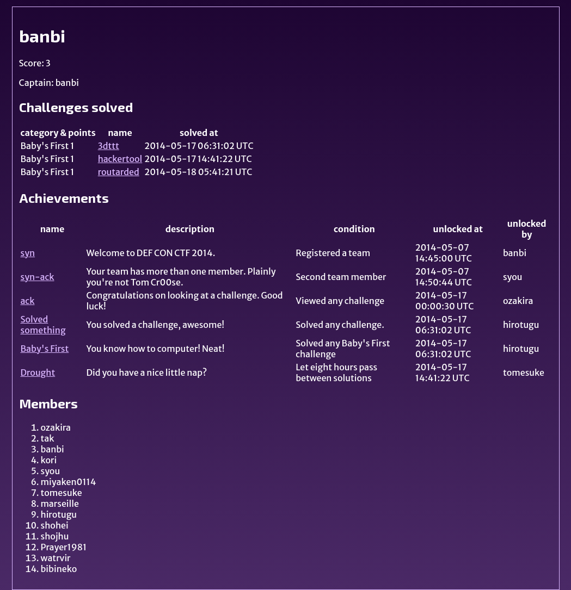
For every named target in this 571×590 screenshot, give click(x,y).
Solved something (43, 325)
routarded (118, 171)
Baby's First (45, 348)
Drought (38, 372)
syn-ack (37, 276)
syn (28, 252)
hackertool (120, 158)
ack (28, 300)
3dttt (108, 145)
